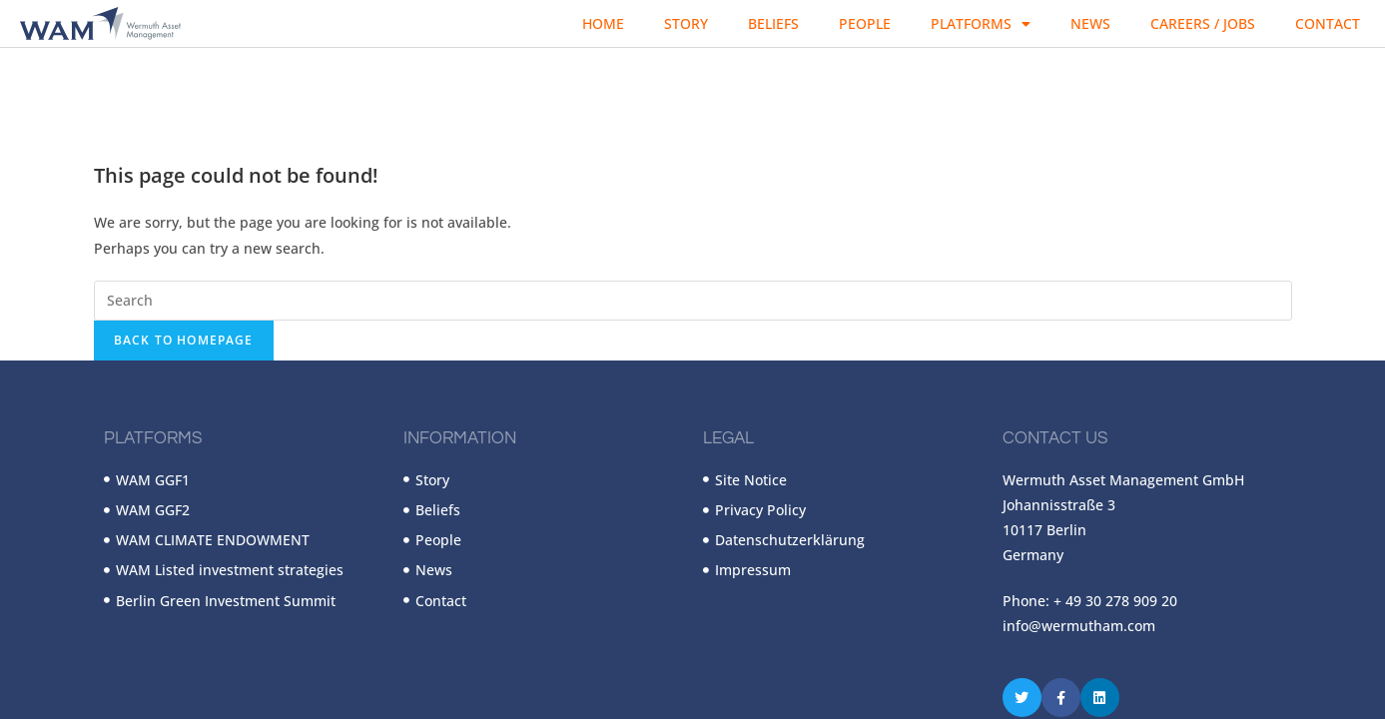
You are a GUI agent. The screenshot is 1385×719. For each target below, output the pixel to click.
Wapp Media (346, 630)
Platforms (981, 24)
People (865, 23)
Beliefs (773, 23)
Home (603, 23)
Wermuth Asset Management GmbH (209, 630)
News (1090, 23)
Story (686, 23)
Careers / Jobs (1202, 23)
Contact (1327, 23)
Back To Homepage (184, 225)
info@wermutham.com (1079, 510)
